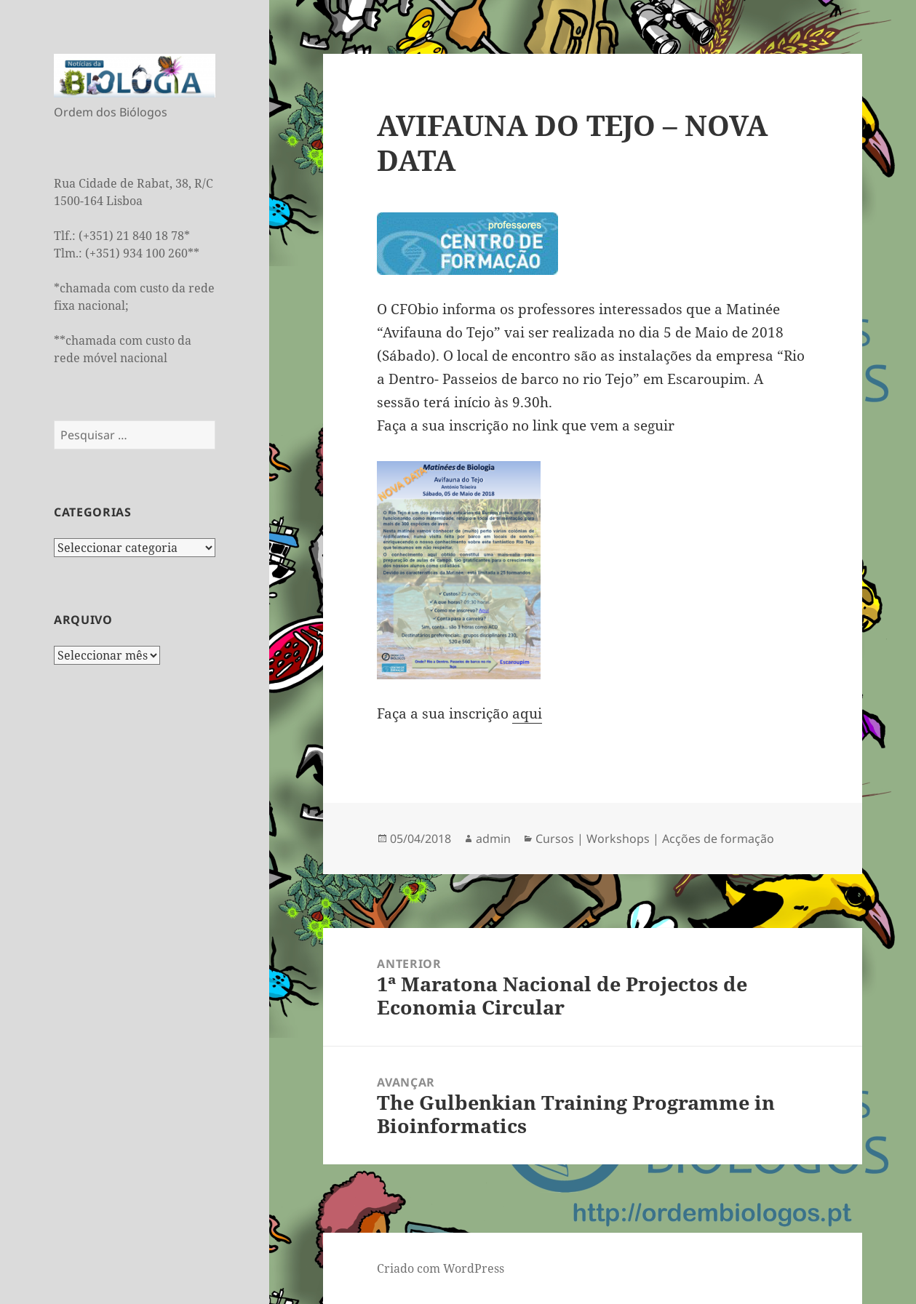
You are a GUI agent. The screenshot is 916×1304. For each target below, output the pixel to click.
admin (493, 839)
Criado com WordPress (440, 1268)
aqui (527, 713)
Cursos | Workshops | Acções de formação (654, 839)
